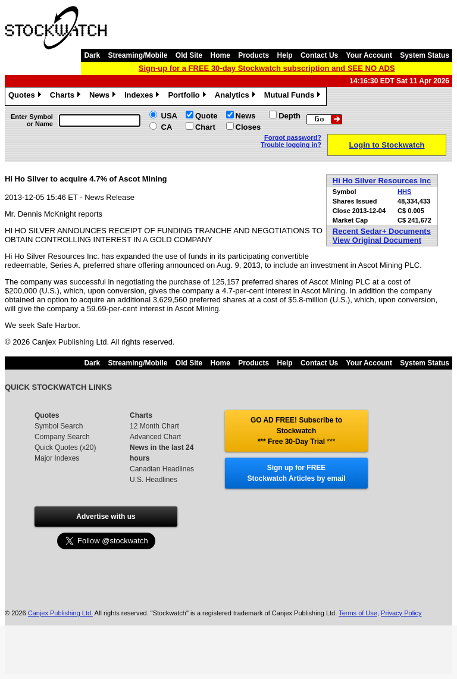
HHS (404, 191)
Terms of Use (358, 613)
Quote (206, 115)
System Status (424, 55)
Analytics (236, 96)
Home (220, 55)
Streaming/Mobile (137, 55)
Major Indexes (57, 458)
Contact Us (319, 55)
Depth (289, 115)
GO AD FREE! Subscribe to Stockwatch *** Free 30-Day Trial (296, 431)
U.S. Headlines (153, 479)
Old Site (189, 55)
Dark (92, 55)
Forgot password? (292, 137)
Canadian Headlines (162, 469)
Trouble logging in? (291, 144)
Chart (205, 127)
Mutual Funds (294, 96)
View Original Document (377, 240)
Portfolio (188, 96)
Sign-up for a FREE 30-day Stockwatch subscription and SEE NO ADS (267, 68)
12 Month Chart (154, 426)
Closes (248, 127)
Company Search (62, 437)
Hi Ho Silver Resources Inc (382, 180)
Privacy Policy (401, 613)
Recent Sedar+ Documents (382, 231)
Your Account (369, 55)
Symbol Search (59, 426)
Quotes (26, 96)
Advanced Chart (155, 437)
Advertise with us (105, 516)
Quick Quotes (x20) (65, 447)
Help (285, 55)
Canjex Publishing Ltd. (60, 613)
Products (253, 55)
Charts (66, 96)
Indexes (143, 96)
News (103, 96)
